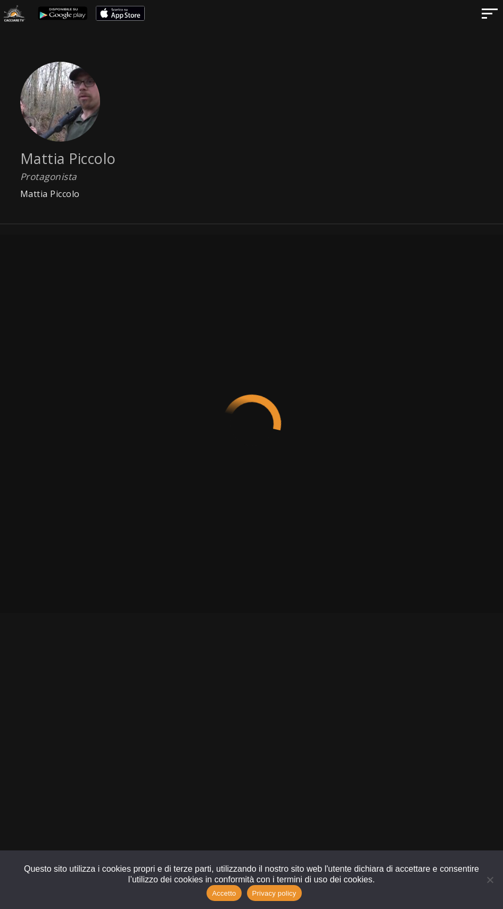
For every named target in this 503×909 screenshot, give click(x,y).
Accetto (224, 893)
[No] (489, 879)
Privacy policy (274, 893)
